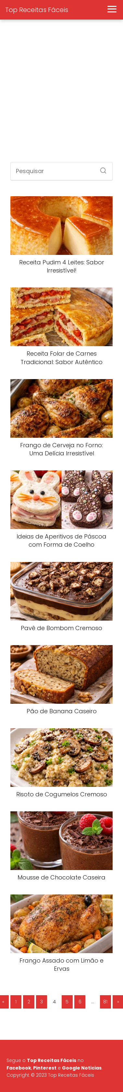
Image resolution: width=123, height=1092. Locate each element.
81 (105, 1001)
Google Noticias (82, 1068)
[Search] (100, 168)
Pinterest (44, 1068)
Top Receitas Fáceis (36, 9)
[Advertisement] (61, 94)
